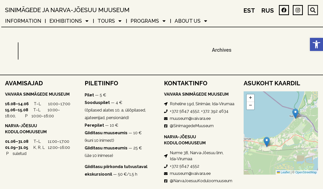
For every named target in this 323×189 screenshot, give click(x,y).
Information (23, 21)
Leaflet (283, 172)
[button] (316, 44)
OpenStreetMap (306, 172)
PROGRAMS (149, 21)
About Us (191, 21)
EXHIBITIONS (69, 21)
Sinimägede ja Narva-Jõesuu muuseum (67, 10)
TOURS (110, 21)
